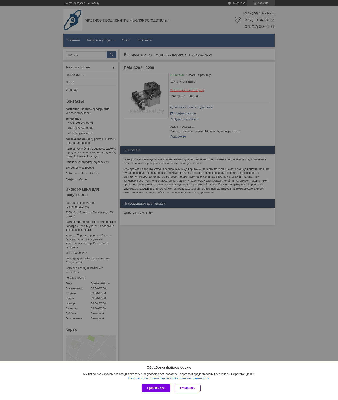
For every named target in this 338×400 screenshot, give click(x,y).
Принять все (156, 388)
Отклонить (187, 388)
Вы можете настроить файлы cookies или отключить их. (167, 378)
